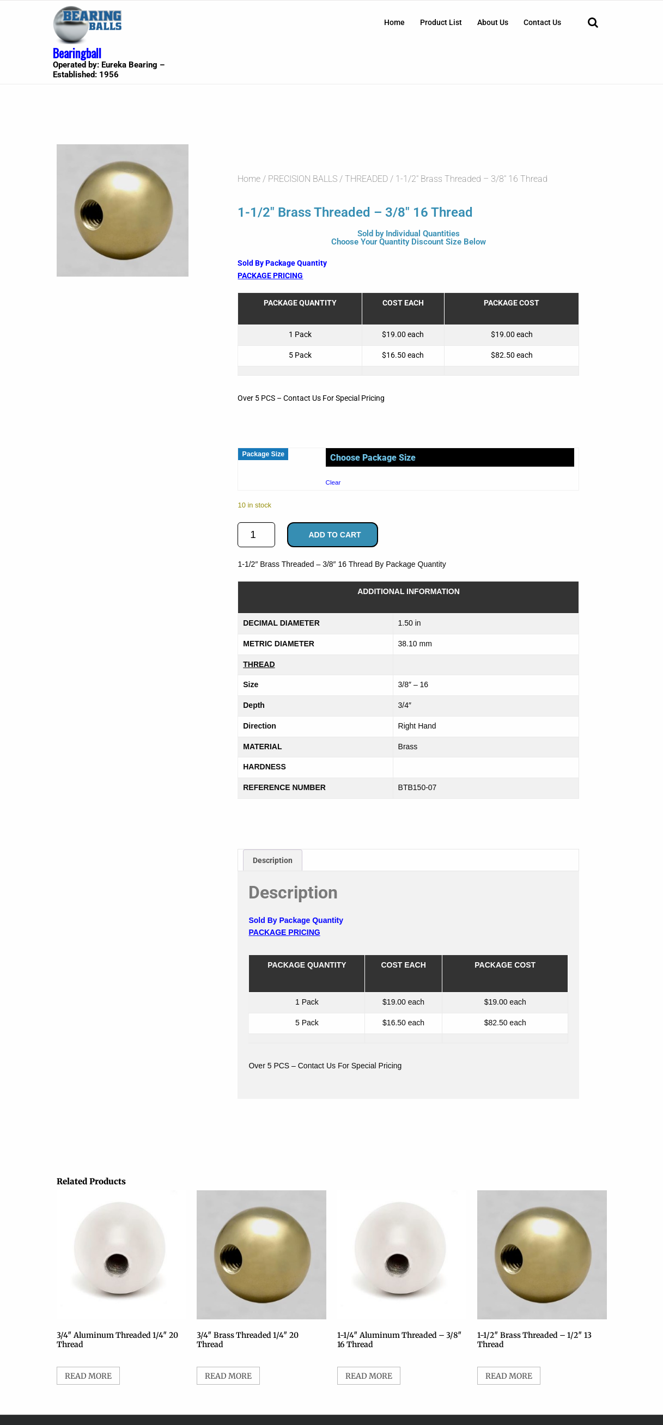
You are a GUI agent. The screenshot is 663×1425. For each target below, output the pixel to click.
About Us (492, 22)
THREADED (366, 179)
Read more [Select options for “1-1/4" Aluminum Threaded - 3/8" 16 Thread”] (368, 1376)
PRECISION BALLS (302, 179)
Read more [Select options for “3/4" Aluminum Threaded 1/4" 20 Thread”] (88, 1376)
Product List (441, 22)
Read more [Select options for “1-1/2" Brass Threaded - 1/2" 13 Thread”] (508, 1376)
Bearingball (77, 53)
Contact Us (542, 22)
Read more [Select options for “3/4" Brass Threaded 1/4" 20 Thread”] (228, 1376)
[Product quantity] (256, 534)
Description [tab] (273, 860)
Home (394, 22)
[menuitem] (394, 22)
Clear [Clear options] (333, 482)
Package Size (263, 454)
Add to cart (334, 534)
